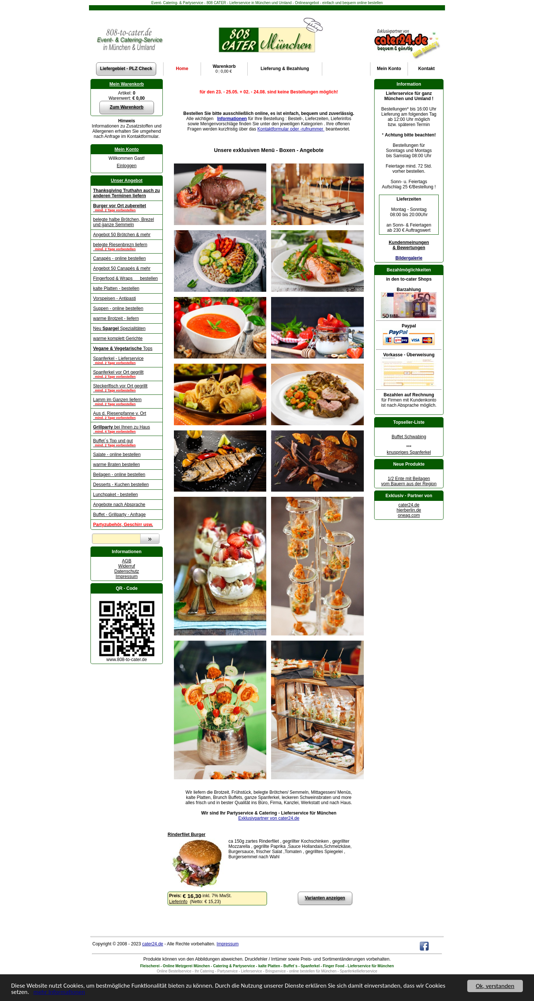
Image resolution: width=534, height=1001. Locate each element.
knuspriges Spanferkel (409, 452)
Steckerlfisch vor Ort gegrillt (126, 387)
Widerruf (126, 566)
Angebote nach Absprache (119, 504)
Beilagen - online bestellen (119, 474)
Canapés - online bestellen (119, 258)
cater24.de (408, 505)
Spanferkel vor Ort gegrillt (126, 374)
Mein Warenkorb (126, 84)
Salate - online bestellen (117, 454)
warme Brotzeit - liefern (116, 318)
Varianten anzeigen (325, 898)
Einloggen (126, 165)
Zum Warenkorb (127, 107)
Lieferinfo (178, 901)
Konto (389, 68)
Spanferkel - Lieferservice (126, 360)
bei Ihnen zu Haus (126, 428)
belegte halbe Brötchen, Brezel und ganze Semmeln (123, 222)
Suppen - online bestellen (118, 308)
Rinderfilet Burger (186, 834)
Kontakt (426, 68)
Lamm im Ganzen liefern (126, 401)
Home (182, 68)
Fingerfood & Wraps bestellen (125, 278)
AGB (126, 561)
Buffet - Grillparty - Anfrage (119, 514)
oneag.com (409, 515)
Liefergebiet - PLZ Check (126, 68)
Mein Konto (127, 149)
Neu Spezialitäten (119, 328)
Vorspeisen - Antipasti (114, 298)
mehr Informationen (59, 994)
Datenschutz (126, 571)
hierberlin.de (408, 510)
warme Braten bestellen (116, 464)
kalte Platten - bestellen (116, 288)
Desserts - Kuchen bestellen (121, 484)
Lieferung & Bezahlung (285, 68)
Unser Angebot (127, 180)
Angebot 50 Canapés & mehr (122, 268)
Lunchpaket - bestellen (115, 494)
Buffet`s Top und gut (126, 442)
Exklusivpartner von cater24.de (268, 818)
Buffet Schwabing (409, 436)
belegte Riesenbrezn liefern (126, 246)
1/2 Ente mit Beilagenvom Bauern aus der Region (408, 481)
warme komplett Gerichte (117, 338)
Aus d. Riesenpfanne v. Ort (126, 415)
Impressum (127, 576)
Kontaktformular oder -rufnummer (290, 129)
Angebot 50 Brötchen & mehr (122, 234)
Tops (122, 348)
